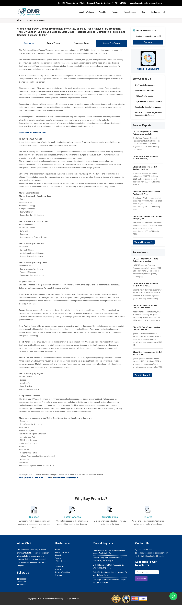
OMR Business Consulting (52, 599)
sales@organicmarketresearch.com (146, 3)
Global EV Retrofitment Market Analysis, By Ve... (146, 192)
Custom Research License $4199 (148, 36)
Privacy (58, 569)
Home (20, 20)
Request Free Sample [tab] (111, 43)
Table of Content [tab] (53, 43)
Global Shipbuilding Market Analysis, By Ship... (145, 168)
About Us (102, 12)
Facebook (22, 579)
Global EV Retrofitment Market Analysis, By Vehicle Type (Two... (110, 573)
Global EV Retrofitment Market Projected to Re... (146, 328)
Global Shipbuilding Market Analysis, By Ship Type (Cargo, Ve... (108, 566)
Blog (143, 12)
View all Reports (143, 242)
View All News (142, 375)
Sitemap (58, 575)
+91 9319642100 (118, 3)
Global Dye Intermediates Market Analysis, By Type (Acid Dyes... (109, 581)
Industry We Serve (86, 12)
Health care (31, 20)
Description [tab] (29, 43)
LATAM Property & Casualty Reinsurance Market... (145, 132)
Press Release (130, 12)
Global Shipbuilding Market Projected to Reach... (145, 306)
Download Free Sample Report (65, 477)
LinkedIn (21, 582)
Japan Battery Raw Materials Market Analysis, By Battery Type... (107, 559)
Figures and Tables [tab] (81, 43)
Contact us (155, 12)
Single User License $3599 (146, 30)
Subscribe (141, 578)
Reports (115, 12)
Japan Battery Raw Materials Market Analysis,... (145, 157)
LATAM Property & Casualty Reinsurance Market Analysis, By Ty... (109, 551)
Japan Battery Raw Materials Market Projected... (145, 284)
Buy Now (148, 42)
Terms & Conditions (63, 572)
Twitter (21, 585)
